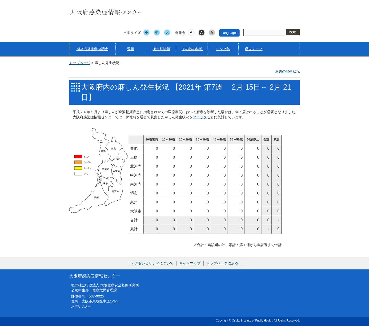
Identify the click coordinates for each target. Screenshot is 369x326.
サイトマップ (190, 263)
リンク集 (223, 49)
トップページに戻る (222, 263)
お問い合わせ (81, 306)
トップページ (79, 63)
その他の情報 (192, 49)
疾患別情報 (161, 49)
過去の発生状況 (287, 71)
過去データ (253, 49)
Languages (229, 33)
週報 (130, 49)
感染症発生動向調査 (92, 49)
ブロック (200, 117)
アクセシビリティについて (152, 263)
